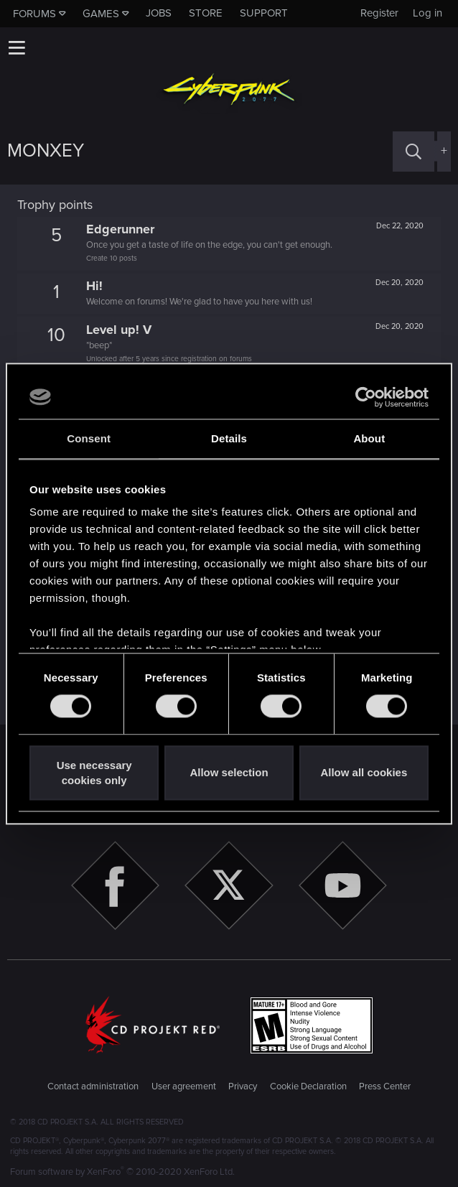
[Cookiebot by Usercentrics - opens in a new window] (366, 397)
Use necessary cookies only (94, 772)
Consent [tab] (89, 438)
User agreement (183, 1086)
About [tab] (369, 438)
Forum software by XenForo (122, 1172)
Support (264, 12)
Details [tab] (229, 438)
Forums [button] (34, 13)
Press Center (385, 1086)
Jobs (159, 12)
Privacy (242, 1086)
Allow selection (229, 773)
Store (206, 12)
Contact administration (93, 1086)
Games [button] (101, 13)
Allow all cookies (363, 773)
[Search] (413, 151)
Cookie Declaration (308, 1086)
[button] (16, 47)
